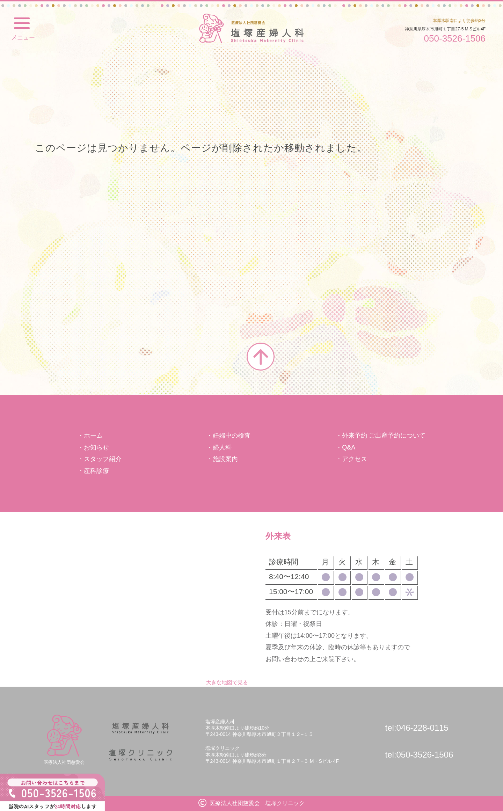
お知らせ (96, 447)
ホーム (93, 435)
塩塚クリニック (251, 28)
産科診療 (96, 470)
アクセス (354, 458)
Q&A (348, 447)
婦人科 (222, 447)
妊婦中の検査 (231, 435)
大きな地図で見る (227, 682)
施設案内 (225, 458)
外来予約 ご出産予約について (383, 435)
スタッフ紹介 (103, 458)
